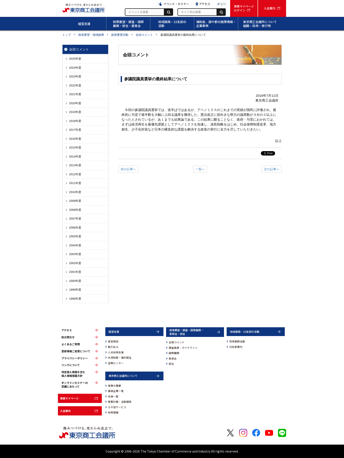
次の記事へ (271, 169)
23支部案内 (235, 347)
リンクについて (70, 365)
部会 (171, 363)
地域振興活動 (237, 341)
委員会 (173, 358)
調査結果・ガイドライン (183, 347)
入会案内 (65, 411)
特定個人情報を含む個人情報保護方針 (73, 373)
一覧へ (200, 169)
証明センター (116, 363)
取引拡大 (113, 347)
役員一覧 (113, 396)
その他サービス (117, 407)
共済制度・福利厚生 (120, 357)
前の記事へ (128, 169)
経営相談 (113, 341)
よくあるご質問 (70, 344)
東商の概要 (114, 385)
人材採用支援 (116, 352)
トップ (66, 34)
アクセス (66, 330)
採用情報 (113, 412)
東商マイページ (69, 398)
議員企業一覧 (116, 391)
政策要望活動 (119, 34)
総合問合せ (68, 337)
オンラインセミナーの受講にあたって (74, 384)
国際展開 (174, 353)
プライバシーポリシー (74, 358)
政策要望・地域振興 (91, 34)
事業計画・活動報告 (120, 401)
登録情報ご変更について (75, 351)
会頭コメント (144, 34)
